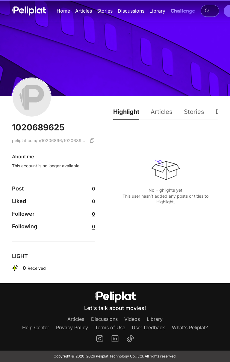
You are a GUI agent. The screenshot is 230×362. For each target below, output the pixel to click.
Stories (105, 11)
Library (157, 11)
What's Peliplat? (190, 327)
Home (63, 11)
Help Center (35, 327)
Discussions (131, 11)
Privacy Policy (72, 327)
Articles (83, 11)
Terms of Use (110, 327)
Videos (132, 319)
